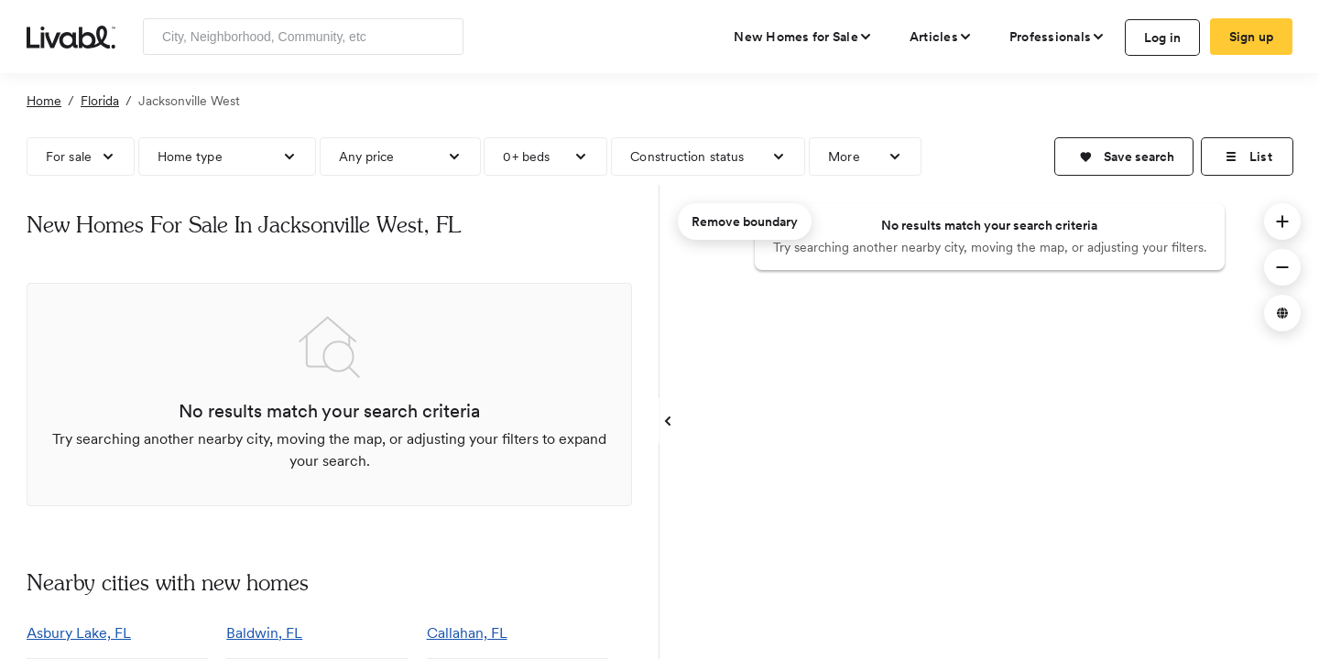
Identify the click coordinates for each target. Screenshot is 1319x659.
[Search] (442, 36)
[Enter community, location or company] (303, 36)
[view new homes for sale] (803, 36)
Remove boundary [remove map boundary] (745, 221)
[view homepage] (71, 35)
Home (44, 100)
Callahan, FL (467, 633)
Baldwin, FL (264, 633)
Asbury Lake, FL (79, 633)
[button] (1124, 156)
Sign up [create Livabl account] (1251, 36)
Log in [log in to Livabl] (1163, 37)
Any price (367, 156)
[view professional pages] (1057, 36)
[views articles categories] (941, 36)
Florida (100, 100)
